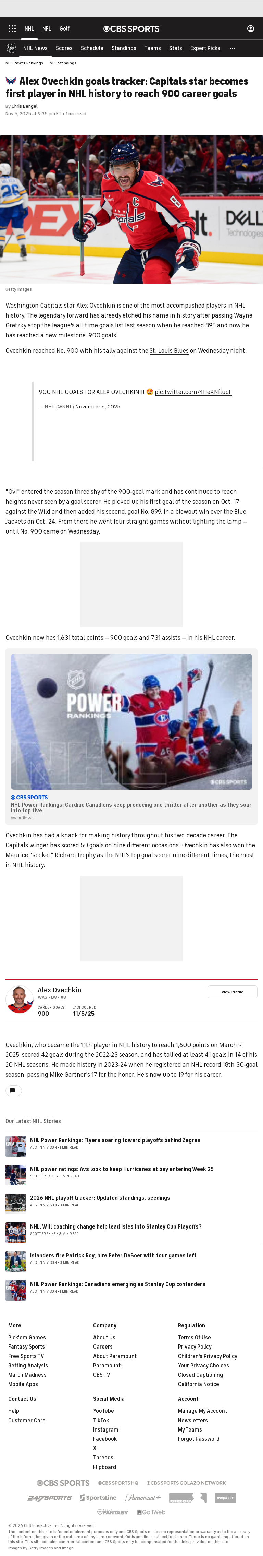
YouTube (103, 1411)
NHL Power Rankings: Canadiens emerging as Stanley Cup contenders (117, 1284)
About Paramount (115, 1356)
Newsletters (193, 1420)
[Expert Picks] (205, 48)
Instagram (105, 1429)
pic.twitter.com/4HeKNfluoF (193, 392)
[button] (232, 48)
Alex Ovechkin (95, 305)
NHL (240, 305)
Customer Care (27, 1420)
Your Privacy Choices (203, 1365)
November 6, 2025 (97, 406)
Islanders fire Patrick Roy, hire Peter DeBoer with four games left (113, 1255)
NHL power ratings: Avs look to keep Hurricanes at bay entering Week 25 (122, 1169)
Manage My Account (202, 1411)
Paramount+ (108, 1365)
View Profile (232, 992)
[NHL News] (35, 48)
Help (13, 1411)
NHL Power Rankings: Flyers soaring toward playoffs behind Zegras (115, 1140)
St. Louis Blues (169, 351)
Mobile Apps (23, 1384)
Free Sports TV (26, 1356)
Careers (103, 1346)
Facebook (105, 1439)
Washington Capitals (34, 305)
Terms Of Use (194, 1337)
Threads (103, 1457)
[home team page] (30, 1002)
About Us (104, 1337)
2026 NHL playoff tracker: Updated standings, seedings (100, 1198)
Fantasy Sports (26, 1346)
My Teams (190, 1429)
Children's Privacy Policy (207, 1356)
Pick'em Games (27, 1337)
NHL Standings (63, 63)
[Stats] (175, 48)
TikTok (101, 1420)
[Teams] (152, 48)
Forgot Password (199, 1439)
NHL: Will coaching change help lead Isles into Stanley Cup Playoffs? (116, 1226)
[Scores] (64, 48)
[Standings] (124, 48)
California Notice (198, 1384)
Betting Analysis (28, 1365)
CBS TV (101, 1375)
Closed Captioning (200, 1375)
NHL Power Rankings (24, 63)
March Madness (27, 1375)
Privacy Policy (195, 1346)
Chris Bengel (25, 106)
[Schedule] (92, 48)
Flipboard (104, 1467)
